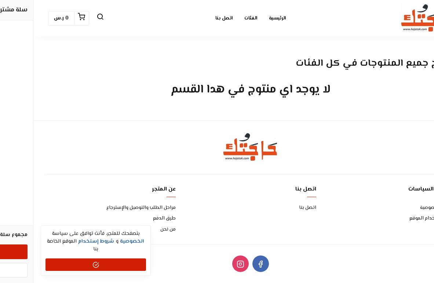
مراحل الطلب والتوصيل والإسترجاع (107, 207)
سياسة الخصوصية (405, 207)
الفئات (217, 18)
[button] (66, 18)
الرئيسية (244, 18)
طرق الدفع (131, 218)
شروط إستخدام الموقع (399, 218)
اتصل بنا (190, 18)
